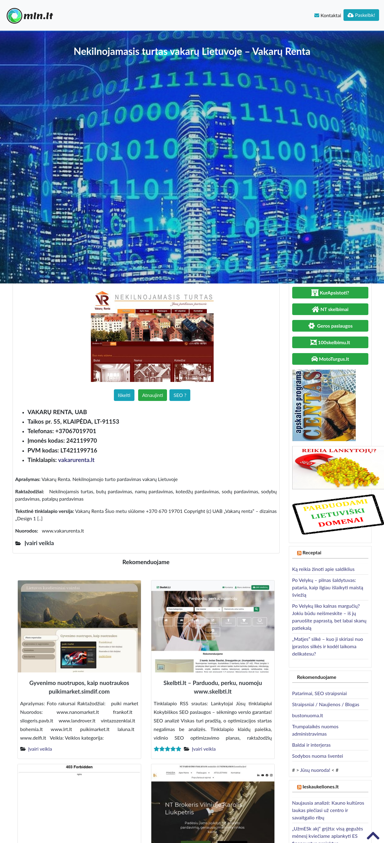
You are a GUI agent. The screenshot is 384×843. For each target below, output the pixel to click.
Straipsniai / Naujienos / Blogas (325, 704)
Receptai (311, 552)
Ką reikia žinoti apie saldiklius (323, 569)
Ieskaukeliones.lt (320, 786)
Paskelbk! (361, 15)
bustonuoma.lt (307, 715)
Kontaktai (327, 15)
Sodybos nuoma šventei (317, 756)
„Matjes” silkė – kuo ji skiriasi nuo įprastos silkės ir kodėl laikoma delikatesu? (327, 646)
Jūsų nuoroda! (315, 770)
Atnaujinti (152, 395)
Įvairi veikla (40, 749)
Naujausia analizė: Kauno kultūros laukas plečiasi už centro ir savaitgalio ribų (328, 810)
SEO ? (179, 395)
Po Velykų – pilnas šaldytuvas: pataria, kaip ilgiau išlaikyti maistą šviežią (327, 587)
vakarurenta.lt (76, 459)
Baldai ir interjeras (311, 745)
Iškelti (124, 395)
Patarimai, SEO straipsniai (319, 693)
